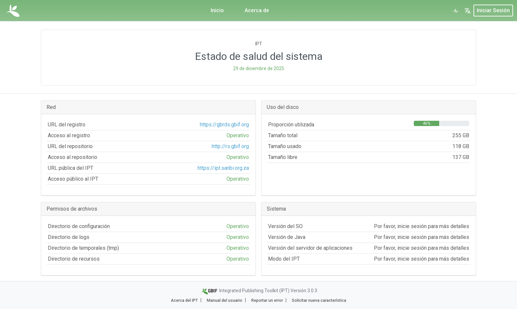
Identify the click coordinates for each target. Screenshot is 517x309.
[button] (467, 10)
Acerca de (257, 10)
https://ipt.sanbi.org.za (223, 168)
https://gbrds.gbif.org (224, 124)
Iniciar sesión (493, 10)
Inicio (217, 10)
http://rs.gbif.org (230, 146)
